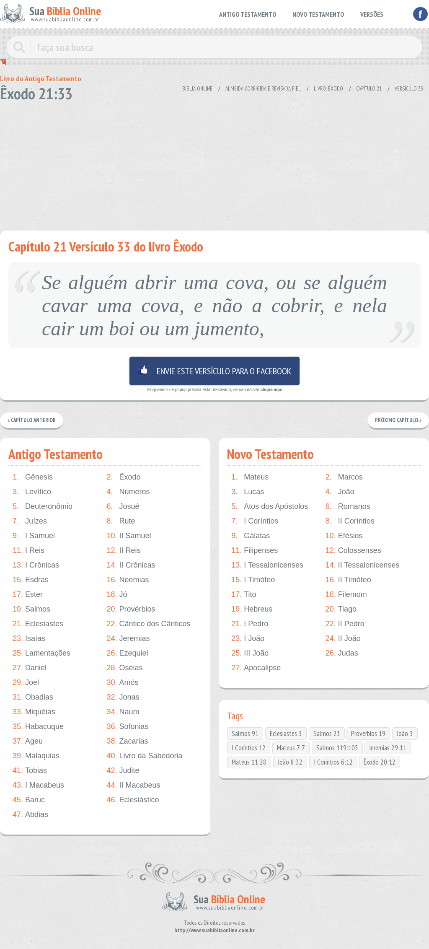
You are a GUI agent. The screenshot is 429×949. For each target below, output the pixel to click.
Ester (28, 594)
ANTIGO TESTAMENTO (247, 14)
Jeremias (128, 638)
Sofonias (127, 726)
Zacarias (127, 741)
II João (343, 638)
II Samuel (128, 536)
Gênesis (33, 477)
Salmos (31, 609)
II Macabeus (133, 785)
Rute (120, 521)
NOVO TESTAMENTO (318, 14)
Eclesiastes (38, 624)
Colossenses (353, 550)
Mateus (250, 477)
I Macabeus (38, 785)
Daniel (30, 668)
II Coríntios (350, 521)
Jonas (122, 697)
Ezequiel (127, 653)
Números (128, 491)
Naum (122, 712)
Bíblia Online (197, 88)
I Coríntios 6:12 (333, 762)
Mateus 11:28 (249, 762)
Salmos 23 (326, 733)
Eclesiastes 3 (286, 733)
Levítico (32, 491)
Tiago (341, 609)
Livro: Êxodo (328, 88)
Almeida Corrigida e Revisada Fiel (263, 88)
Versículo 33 (409, 88)
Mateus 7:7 (291, 747)
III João (250, 653)
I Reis (28, 550)
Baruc (29, 800)
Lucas (247, 491)
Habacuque (38, 726)
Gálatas (250, 536)
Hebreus (251, 609)
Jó (116, 594)
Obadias (33, 697)
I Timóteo (253, 580)
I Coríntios (254, 521)
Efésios (344, 536)
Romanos (348, 506)
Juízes (30, 521)
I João (247, 638)
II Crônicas (130, 565)
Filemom (346, 594)
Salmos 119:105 (337, 747)
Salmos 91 (245, 733)
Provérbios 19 (368, 733)
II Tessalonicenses (363, 565)
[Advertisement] (214, 163)
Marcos (344, 477)
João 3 (405, 733)
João (340, 491)
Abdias (30, 814)
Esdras (31, 580)
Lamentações (41, 653)
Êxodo (123, 477)
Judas (342, 653)
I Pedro (249, 624)
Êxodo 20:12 (379, 762)
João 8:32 (290, 762)
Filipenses (254, 550)
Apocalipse (256, 668)
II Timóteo (348, 580)
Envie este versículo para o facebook (214, 371)
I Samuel (34, 536)
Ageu (28, 741)
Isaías (29, 638)
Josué (122, 506)
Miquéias (34, 712)
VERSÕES (371, 14)
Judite (122, 770)
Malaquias (36, 756)
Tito (243, 594)
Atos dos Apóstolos (269, 506)
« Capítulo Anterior (32, 420)
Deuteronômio (42, 506)
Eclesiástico (132, 800)
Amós (122, 682)
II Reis (123, 550)
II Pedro (345, 624)
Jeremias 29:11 (387, 747)
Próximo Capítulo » (398, 420)
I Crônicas (36, 565)
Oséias (124, 668)
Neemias (127, 580)
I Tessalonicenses (267, 565)
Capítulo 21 (369, 88)
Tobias (30, 770)
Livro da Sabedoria (144, 756)
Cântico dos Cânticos (148, 624)
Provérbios (130, 609)
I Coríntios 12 (249, 747)
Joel (26, 682)
